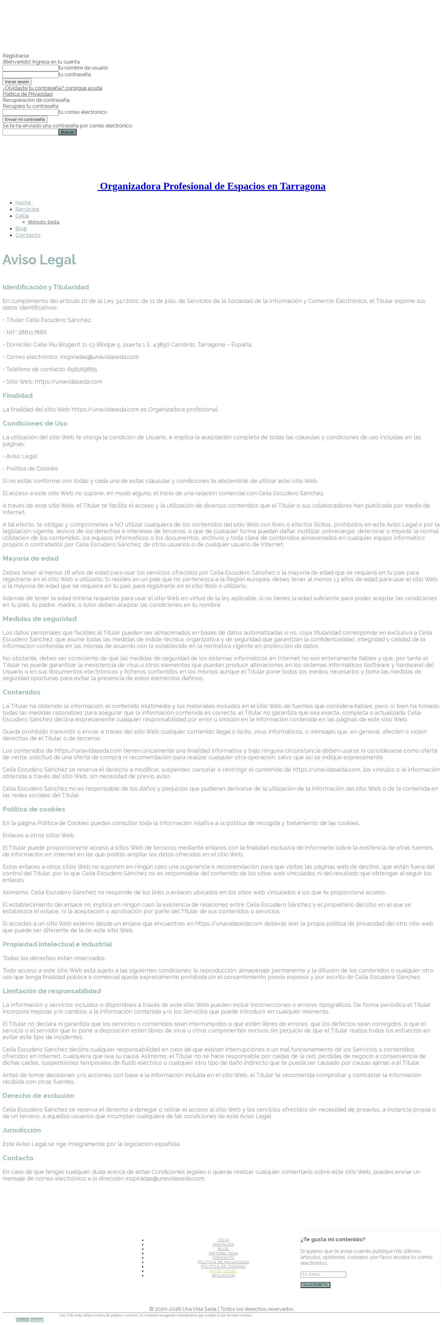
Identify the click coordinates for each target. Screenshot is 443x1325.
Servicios (27, 209)
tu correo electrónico (83, 112)
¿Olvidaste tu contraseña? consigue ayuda (52, 88)
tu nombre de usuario (83, 68)
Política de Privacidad (28, 94)
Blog (21, 228)
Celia (22, 215)
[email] (323, 1275)
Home (23, 202)
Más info (22, 1320)
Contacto (28, 234)
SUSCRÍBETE (315, 1285)
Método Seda (43, 222)
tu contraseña (75, 74)
